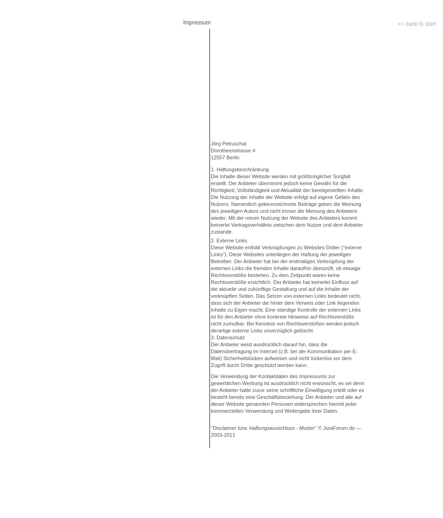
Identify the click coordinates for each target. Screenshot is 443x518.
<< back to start (417, 24)
